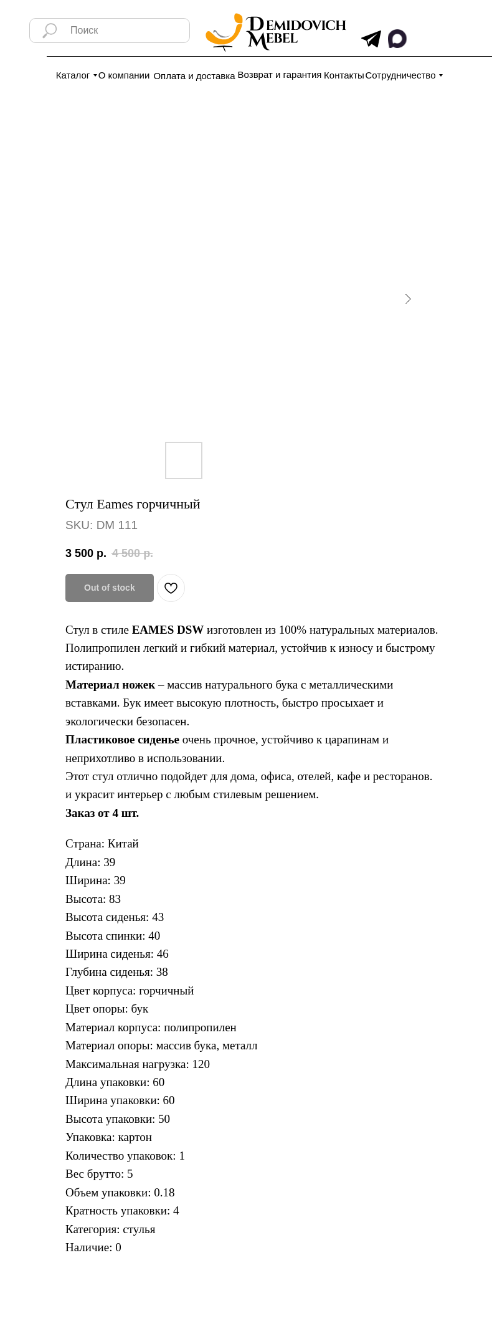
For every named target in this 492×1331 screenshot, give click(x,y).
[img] (371, 39)
